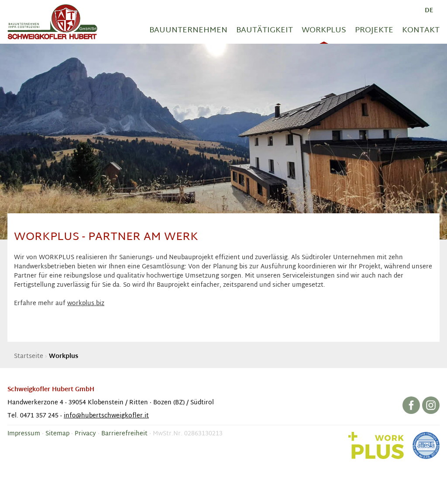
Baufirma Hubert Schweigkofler (52, 21)
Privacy (85, 433)
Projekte (374, 30)
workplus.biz (85, 303)
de (429, 10)
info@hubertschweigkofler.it (106, 415)
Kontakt (421, 30)
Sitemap (57, 433)
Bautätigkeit (264, 30)
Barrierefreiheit (124, 433)
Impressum (23, 433)
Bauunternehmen (188, 30)
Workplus (324, 30)
